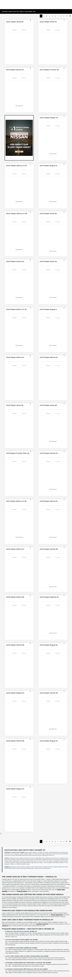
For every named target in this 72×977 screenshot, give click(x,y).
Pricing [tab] (24, 30)
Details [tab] (15, 30)
